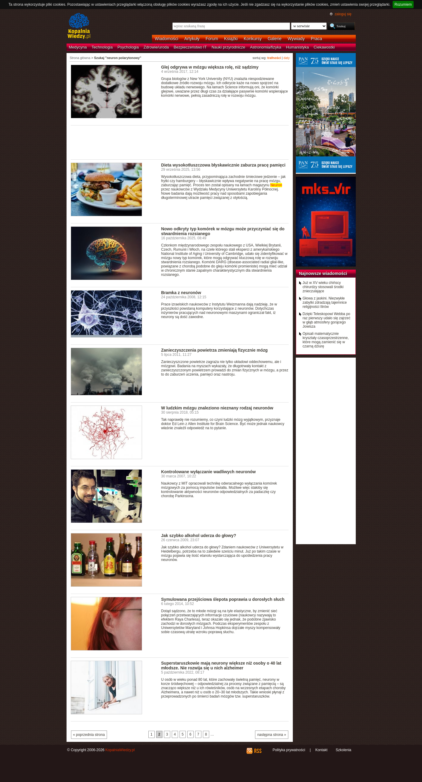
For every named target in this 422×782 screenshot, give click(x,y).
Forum (212, 38)
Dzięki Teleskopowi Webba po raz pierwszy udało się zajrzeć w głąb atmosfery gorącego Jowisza (326, 320)
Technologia (102, 47)
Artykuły (192, 38)
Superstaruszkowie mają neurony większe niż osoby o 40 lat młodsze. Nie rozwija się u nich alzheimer (221, 665)
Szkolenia (343, 750)
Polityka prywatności (288, 750)
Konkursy (253, 38)
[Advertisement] (180, 141)
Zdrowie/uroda (156, 47)
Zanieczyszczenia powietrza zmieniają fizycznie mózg (214, 350)
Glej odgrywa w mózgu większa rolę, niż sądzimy (210, 67)
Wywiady (296, 38)
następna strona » (271, 735)
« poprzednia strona (89, 735)
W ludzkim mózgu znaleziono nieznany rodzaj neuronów (217, 408)
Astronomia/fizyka (265, 47)
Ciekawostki (324, 47)
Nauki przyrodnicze (228, 47)
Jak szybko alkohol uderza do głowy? (198, 535)
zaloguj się (342, 14)
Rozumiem (403, 4)
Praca (316, 38)
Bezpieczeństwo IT (190, 47)
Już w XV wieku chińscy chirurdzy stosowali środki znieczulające (323, 287)
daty (287, 58)
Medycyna (78, 47)
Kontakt (321, 750)
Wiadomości (166, 38)
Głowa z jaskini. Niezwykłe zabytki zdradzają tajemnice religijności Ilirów (325, 302)
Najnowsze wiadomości (323, 273)
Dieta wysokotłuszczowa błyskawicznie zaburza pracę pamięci (223, 165)
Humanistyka (297, 47)
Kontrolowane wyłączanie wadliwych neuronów (208, 471)
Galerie (274, 38)
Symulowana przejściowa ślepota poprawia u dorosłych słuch (223, 599)
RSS (257, 751)
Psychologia (128, 47)
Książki (231, 38)
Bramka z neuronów (181, 292)
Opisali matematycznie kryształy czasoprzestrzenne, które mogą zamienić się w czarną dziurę (326, 340)
